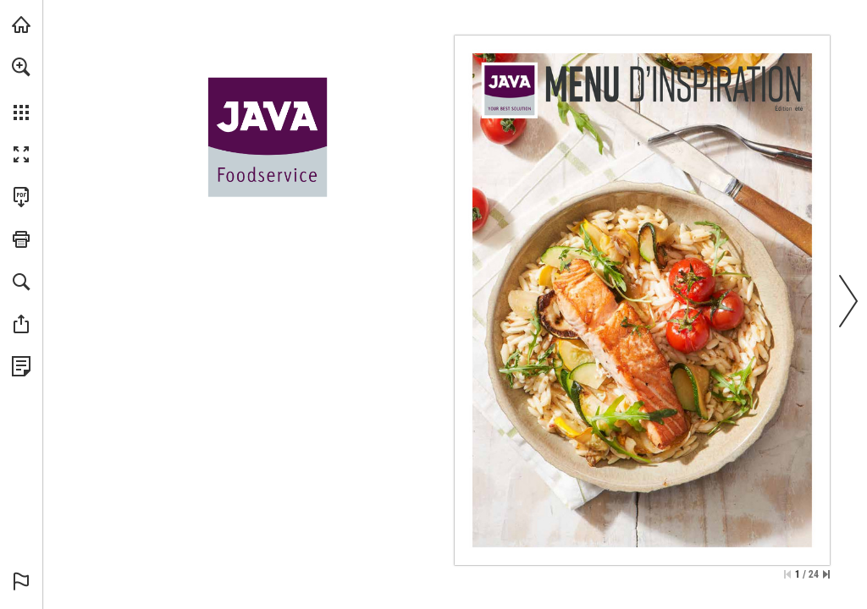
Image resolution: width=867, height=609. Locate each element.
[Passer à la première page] (787, 574)
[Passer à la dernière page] (826, 574)
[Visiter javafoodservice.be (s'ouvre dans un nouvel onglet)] (21, 24)
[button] (21, 67)
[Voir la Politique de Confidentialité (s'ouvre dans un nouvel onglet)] (21, 366)
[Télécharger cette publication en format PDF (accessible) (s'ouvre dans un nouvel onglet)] (21, 197)
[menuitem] (21, 89)
